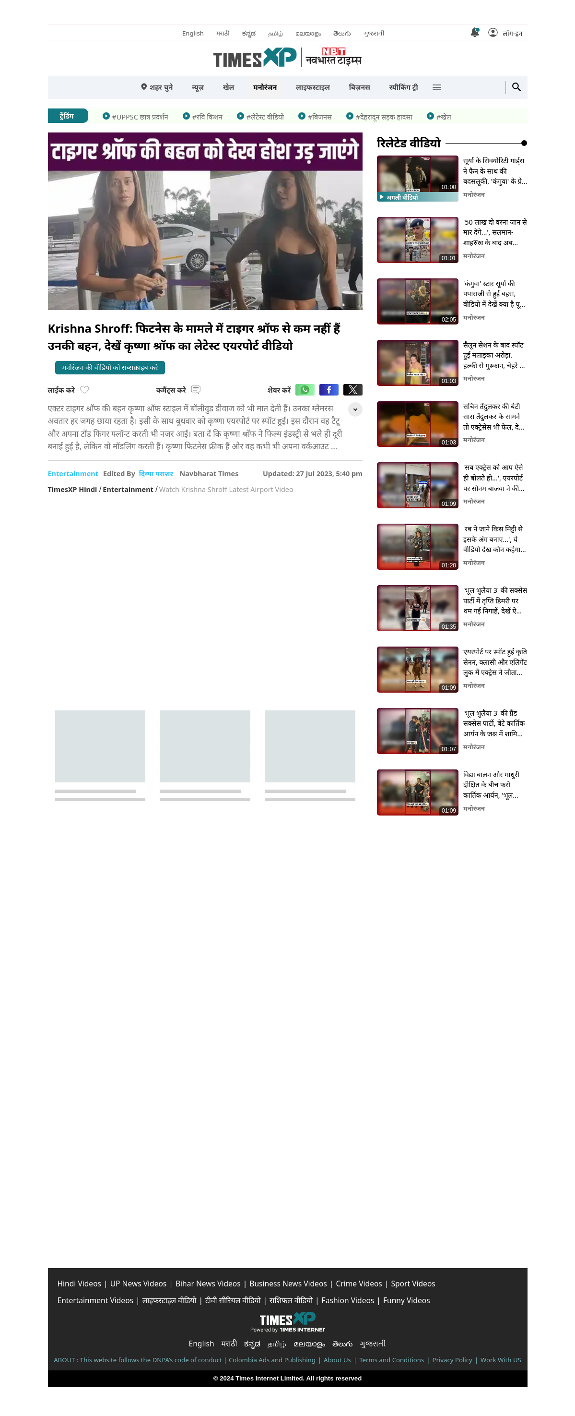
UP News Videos (138, 1283)
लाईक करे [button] (68, 390)
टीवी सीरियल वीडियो (233, 1300)
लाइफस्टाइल (313, 87)
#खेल (443, 116)
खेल (228, 87)
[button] (505, 32)
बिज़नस (359, 87)
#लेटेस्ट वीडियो (265, 116)
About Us (337, 1360)
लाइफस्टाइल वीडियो (169, 1300)
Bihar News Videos (208, 1283)
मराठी (223, 33)
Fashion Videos (348, 1300)
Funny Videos (406, 1300)
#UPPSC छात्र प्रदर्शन (140, 116)
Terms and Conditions (391, 1360)
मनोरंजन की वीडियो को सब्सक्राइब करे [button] (110, 367)
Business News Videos (288, 1283)
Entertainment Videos (96, 1300)
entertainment (73, 473)
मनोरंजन (265, 87)
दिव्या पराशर (157, 473)
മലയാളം (308, 33)
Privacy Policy (452, 1360)
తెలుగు (342, 33)
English (193, 33)
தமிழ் (275, 33)
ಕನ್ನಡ (249, 33)
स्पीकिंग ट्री (403, 87)
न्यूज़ (198, 87)
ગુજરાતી (374, 33)
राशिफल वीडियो (291, 1300)
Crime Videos (359, 1283)
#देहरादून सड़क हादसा (384, 116)
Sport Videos (413, 1283)
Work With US (501, 1360)
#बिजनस (320, 116)
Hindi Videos (80, 1283)
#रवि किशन (207, 116)
